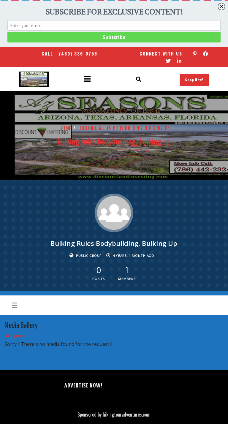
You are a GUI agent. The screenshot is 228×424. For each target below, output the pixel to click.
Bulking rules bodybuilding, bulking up (124, 128)
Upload (15, 335)
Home (65, 128)
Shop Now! (194, 79)
